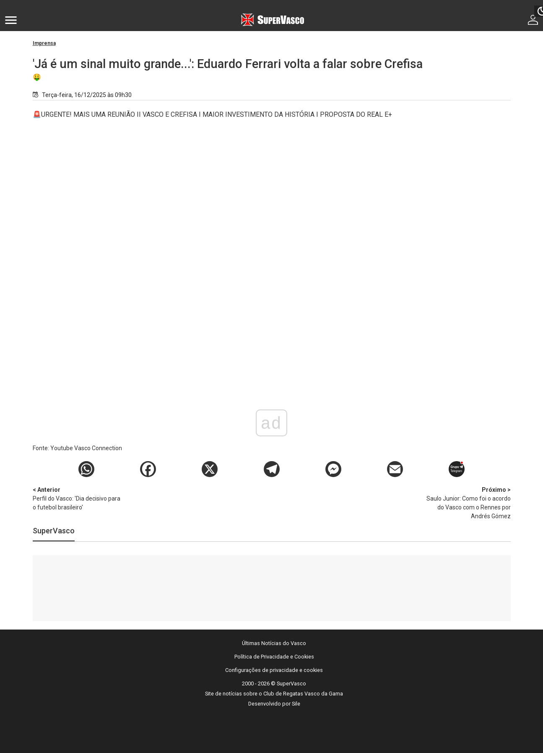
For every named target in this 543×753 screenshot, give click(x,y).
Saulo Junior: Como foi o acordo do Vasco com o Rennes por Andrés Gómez (467, 502)
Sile (296, 704)
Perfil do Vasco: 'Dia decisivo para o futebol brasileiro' (77, 498)
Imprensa (44, 43)
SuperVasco (54, 530)
